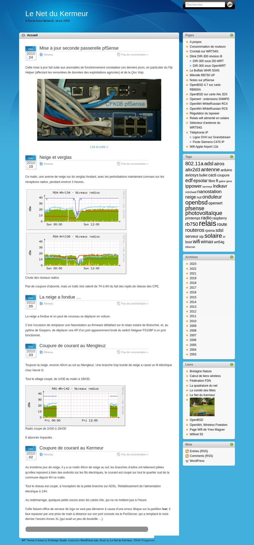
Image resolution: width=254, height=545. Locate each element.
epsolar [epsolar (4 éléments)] (200, 180)
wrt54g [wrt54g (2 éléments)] (219, 242)
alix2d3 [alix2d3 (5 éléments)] (192, 169)
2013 (193, 306)
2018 (193, 283)
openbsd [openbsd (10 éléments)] (196, 202)
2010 (193, 321)
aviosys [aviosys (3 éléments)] (191, 175)
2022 (193, 269)
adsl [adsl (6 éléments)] (208, 163)
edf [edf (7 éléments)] (188, 180)
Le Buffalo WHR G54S (205, 70)
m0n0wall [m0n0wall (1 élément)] (190, 192)
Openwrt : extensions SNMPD (209, 99)
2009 (193, 326)
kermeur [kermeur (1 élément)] (207, 186)
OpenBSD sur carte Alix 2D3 (208, 94)
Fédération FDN (200, 380)
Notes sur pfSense (202, 80)
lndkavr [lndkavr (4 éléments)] (220, 186)
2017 (193, 287)
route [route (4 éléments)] (222, 224)
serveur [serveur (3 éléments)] (191, 236)
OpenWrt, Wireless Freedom (208, 425)
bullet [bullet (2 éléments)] (203, 175)
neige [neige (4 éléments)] (190, 197)
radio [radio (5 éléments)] (206, 217)
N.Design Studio (57, 540)
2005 (193, 345)
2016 (193, 292)
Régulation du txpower (204, 113)
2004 (193, 349)
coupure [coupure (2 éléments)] (223, 175)
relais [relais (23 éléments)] (207, 223)
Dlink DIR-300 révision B (206, 56)
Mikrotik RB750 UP (202, 75)
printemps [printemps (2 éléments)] (192, 218)
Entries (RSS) (199, 451)
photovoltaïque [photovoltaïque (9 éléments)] (203, 213)
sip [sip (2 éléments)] (201, 236)
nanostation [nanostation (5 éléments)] (209, 191)
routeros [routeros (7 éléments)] (194, 230)
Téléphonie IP (199, 132)
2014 (193, 302)
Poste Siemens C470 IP (208, 142)
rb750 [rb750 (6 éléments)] (191, 224)
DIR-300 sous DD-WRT (208, 61)
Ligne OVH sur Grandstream (211, 137)
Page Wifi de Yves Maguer (207, 429)
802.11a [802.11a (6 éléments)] (194, 163)
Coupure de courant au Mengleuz (72, 345)
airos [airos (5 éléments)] (219, 163)
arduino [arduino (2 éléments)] (226, 170)
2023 (193, 264)
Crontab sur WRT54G (204, 51)
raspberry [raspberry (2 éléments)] (219, 218)
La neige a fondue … (60, 297)
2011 (193, 316)
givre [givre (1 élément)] (229, 181)
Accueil (32, 35)
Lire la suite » (99, 147)
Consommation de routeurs (208, 46)
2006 (193, 340)
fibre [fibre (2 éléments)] (212, 181)
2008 (193, 330)
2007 (193, 335)
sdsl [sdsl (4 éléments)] (219, 230)
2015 (193, 297)
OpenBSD (196, 420)
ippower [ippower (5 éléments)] (193, 186)
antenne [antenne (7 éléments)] (210, 169)
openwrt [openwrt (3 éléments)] (215, 203)
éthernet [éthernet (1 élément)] (190, 246)
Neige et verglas (55, 157)
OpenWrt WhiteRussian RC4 (209, 103)
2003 (193, 354)
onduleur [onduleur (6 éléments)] (212, 197)
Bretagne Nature (201, 371)
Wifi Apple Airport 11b (204, 146)
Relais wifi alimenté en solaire (209, 118)
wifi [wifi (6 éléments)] (196, 241)
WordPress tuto (89, 540)
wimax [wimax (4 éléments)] (207, 241)
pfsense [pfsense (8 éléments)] (194, 208)
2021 (193, 273)
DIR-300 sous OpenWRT (209, 66)
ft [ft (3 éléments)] (217, 181)
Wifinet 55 (196, 434)
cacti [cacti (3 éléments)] (212, 175)
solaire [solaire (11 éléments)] (213, 235)
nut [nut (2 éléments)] (199, 197)
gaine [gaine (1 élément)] (222, 181)
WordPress (197, 461)
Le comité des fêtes (203, 390)
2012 (193, 311)
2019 (193, 278)
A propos (195, 42)
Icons (41, 540)
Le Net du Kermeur (56, 13)
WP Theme (28, 540)
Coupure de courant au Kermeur (71, 447)
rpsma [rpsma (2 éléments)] (210, 231)
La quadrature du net (203, 385)
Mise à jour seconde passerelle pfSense (79, 48)
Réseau (48, 54)
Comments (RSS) (201, 456)
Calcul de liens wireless (205, 376)
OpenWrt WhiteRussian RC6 (209, 108)
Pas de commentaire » (134, 54)
